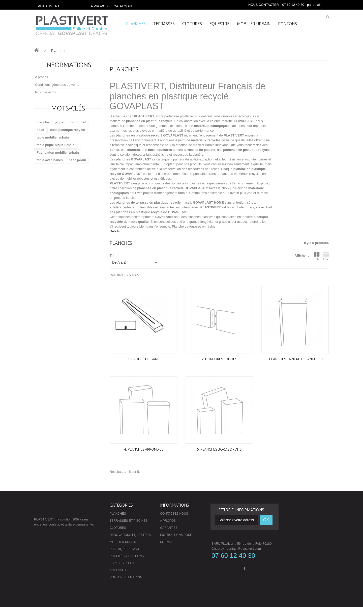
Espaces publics (123, 563)
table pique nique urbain (55, 145)
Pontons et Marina (126, 577)
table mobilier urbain (53, 137)
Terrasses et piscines (129, 520)
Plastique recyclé (126, 549)
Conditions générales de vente (57, 85)
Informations (68, 64)
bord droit (78, 122)
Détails (115, 231)
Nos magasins (45, 92)
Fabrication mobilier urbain (58, 152)
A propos (99, 6)
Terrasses (164, 23)
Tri (112, 255)
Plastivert (49, 6)
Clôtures (192, 23)
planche (43, 122)
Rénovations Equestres (130, 535)
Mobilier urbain (253, 23)
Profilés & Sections (127, 556)
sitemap (166, 542)
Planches (136, 23)
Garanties (168, 528)
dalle (40, 130)
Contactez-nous (174, 513)
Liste (326, 256)
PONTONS (287, 23)
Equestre (219, 23)
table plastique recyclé (67, 130)
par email (314, 5)
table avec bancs (50, 160)
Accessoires (121, 570)
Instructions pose (176, 535)
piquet (60, 122)
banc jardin (77, 160)
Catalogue (123, 6)
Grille (316, 256)
